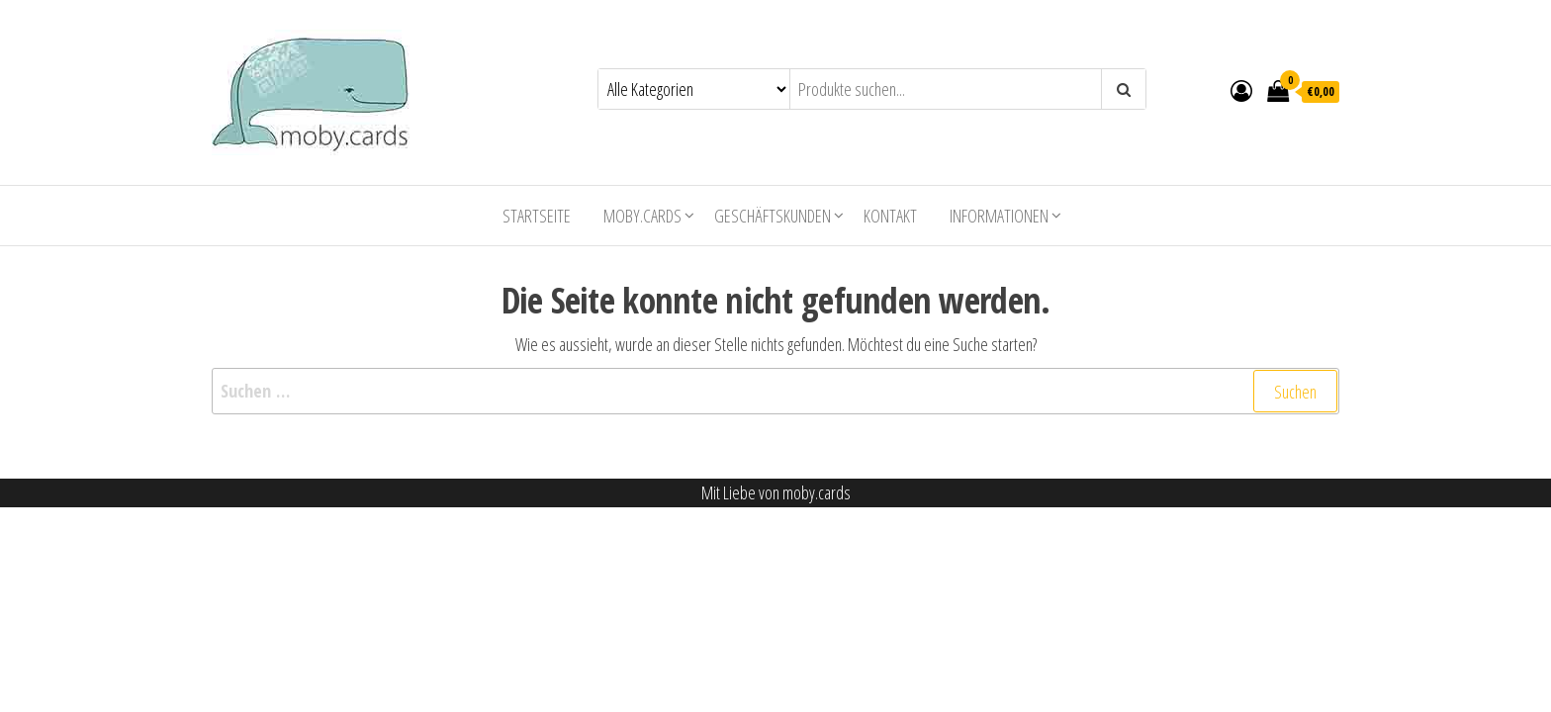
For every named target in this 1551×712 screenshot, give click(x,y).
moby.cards (642, 215)
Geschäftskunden (772, 215)
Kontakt (890, 215)
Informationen (999, 215)
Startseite (536, 215)
